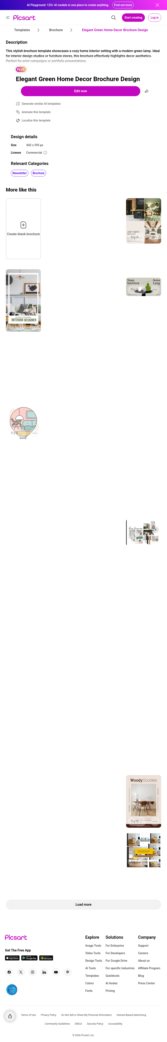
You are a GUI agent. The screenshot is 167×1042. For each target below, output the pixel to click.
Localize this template (36, 120)
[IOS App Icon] (12, 959)
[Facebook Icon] (9, 972)
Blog (141, 975)
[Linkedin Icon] (44, 972)
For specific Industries (120, 968)
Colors (89, 983)
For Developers (115, 953)
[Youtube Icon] (56, 972)
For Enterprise (115, 945)
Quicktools (113, 975)
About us (144, 960)
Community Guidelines (57, 1023)
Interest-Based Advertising (131, 1015)
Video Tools (92, 953)
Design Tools (93, 960)
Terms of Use (28, 1015)
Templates (92, 975)
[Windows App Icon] (46, 959)
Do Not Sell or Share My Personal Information (86, 1015)
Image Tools (93, 945)
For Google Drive (116, 960)
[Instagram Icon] (32, 972)
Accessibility (115, 1023)
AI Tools (90, 968)
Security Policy (95, 1023)
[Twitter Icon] (21, 972)
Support (143, 945)
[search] (114, 18)
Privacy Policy (48, 1015)
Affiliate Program (149, 968)
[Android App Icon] (29, 959)
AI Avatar (112, 983)
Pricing (110, 990)
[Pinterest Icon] (67, 972)
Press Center (146, 983)
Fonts (88, 990)
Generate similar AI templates (41, 103)
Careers (143, 953)
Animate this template (36, 112)
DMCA (78, 1023)
